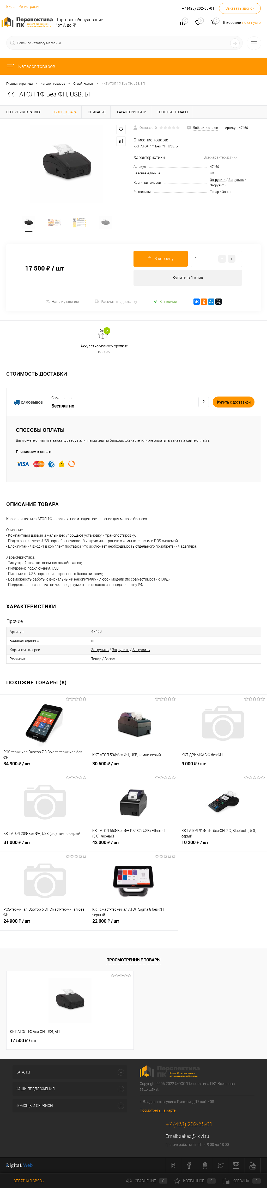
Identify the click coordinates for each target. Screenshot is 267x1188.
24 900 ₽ (44, 924)
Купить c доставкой (234, 402)
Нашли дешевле (62, 302)
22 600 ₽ (133, 924)
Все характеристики (221, 157)
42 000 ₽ (133, 845)
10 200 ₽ (222, 845)
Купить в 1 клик (188, 278)
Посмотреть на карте (157, 1111)
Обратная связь (25, 1181)
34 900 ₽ (44, 767)
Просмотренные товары (133, 960)
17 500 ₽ (23, 1041)
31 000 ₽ (44, 845)
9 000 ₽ (222, 767)
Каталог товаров (30, 66)
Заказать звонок (240, 8)
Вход (10, 6)
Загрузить (218, 180)
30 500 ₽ (133, 767)
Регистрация (29, 6)
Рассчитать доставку (116, 302)
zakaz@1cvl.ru (194, 1136)
